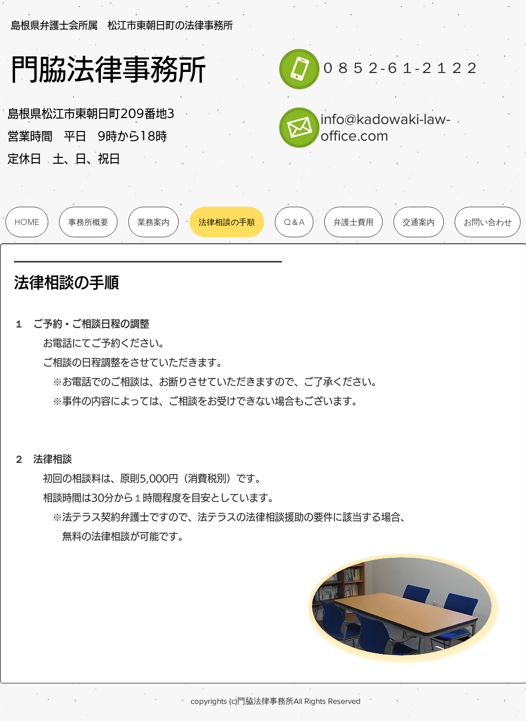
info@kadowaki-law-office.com (385, 127)
